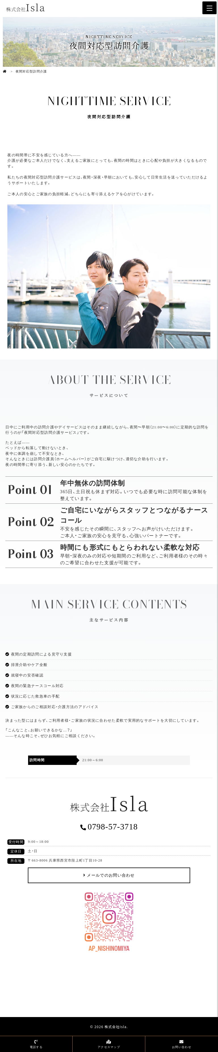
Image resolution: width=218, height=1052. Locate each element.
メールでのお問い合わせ (111, 875)
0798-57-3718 (113, 826)
